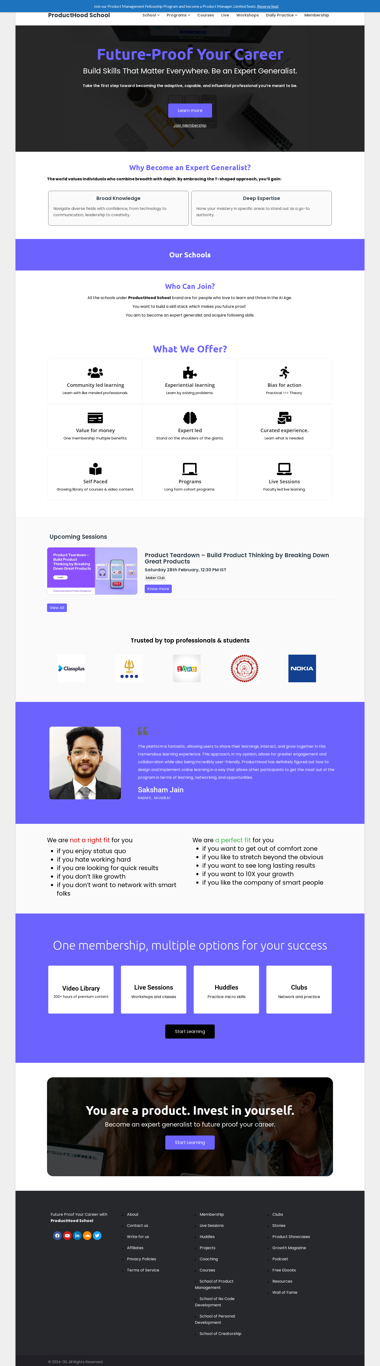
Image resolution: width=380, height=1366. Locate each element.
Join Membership (190, 125)
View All (57, 608)
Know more (158, 589)
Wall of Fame (284, 1292)
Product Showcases (291, 1236)
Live (225, 15)
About (133, 1214)
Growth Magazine (289, 1248)
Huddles (207, 1236)
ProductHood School (79, 15)
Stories (278, 1225)
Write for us (138, 1236)
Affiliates (135, 1248)
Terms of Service (143, 1270)
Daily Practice (281, 15)
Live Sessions (212, 1225)
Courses (205, 15)
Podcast (280, 1259)
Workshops (247, 15)
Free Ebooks (284, 1270)
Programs (178, 15)
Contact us (137, 1225)
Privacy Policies (141, 1259)
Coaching (209, 1259)
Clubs (277, 1214)
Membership (316, 15)
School (150, 15)
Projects (207, 1248)
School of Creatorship (220, 1333)
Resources (282, 1281)
